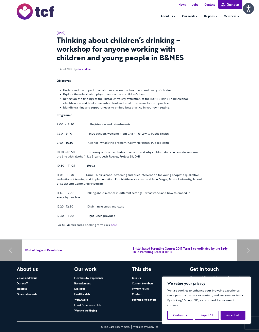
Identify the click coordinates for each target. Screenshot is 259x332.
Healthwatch (82, 294)
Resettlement (82, 283)
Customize (180, 315)
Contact (210, 4)
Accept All (233, 315)
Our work (188, 16)
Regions (209, 16)
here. (114, 225)
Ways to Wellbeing (85, 310)
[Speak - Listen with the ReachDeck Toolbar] (248, 8)
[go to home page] (35, 11)
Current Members (142, 283)
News (182, 4)
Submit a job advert (144, 299)
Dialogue (79, 288)
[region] (206, 300)
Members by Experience (88, 278)
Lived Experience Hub (87, 305)
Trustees (22, 288)
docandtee (84, 69)
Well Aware (81, 299)
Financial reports (27, 294)
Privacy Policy (140, 288)
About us (167, 16)
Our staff (22, 283)
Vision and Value (27, 278)
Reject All (207, 315)
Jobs (195, 4)
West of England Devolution (43, 250)
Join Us (136, 278)
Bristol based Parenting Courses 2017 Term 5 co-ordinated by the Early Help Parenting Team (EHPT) (180, 250)
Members (230, 16)
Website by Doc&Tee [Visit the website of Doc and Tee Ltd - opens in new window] (145, 327)
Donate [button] (230, 4)
